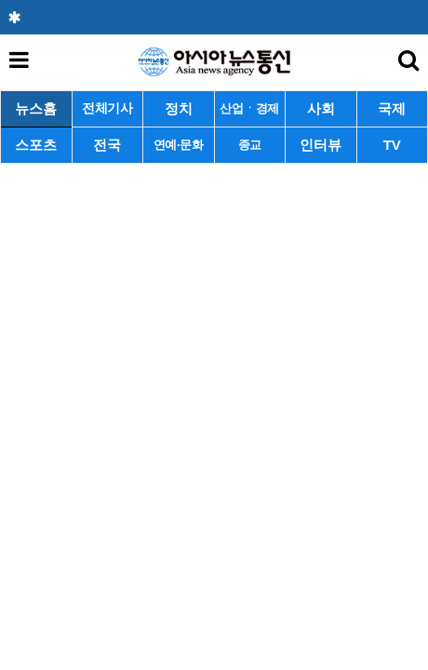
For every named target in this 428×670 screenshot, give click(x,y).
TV (392, 145)
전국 (107, 145)
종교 (249, 145)
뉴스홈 (36, 108)
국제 (392, 108)
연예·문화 (179, 145)
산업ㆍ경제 (249, 108)
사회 (321, 108)
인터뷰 (320, 145)
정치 (179, 108)
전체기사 (107, 108)
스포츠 (36, 145)
